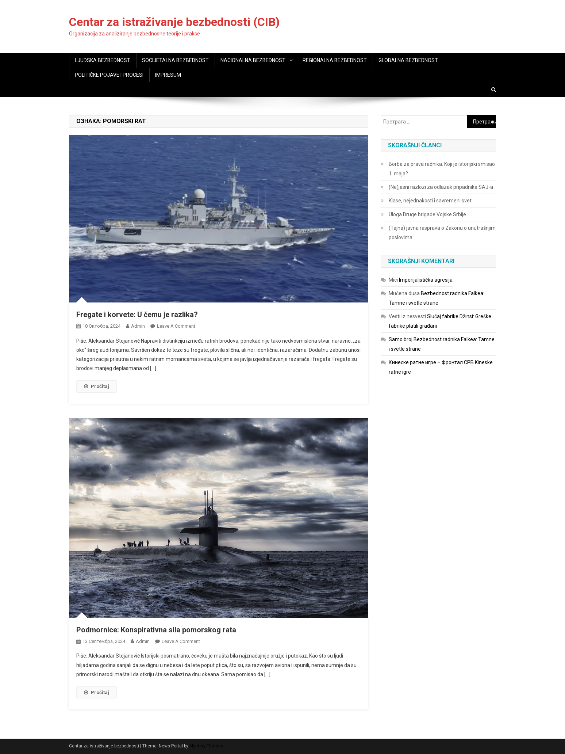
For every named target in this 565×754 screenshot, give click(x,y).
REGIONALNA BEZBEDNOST (335, 60)
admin (138, 326)
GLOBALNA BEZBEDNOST (408, 60)
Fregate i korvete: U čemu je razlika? (137, 314)
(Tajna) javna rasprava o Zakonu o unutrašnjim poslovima (442, 232)
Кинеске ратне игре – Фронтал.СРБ (431, 362)
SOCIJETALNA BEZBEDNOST (175, 60)
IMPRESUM (168, 75)
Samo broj (400, 339)
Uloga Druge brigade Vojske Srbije (427, 214)
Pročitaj (96, 386)
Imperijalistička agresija (426, 280)
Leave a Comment (176, 326)
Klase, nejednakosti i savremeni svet (430, 200)
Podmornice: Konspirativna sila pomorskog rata (156, 629)
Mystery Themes (206, 746)
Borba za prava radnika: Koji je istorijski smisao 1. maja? (442, 168)
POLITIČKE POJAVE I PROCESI (109, 75)
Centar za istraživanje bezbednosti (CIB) (174, 22)
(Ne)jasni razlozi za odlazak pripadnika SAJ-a (441, 187)
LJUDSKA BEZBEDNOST (102, 60)
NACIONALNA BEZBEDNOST (252, 60)
